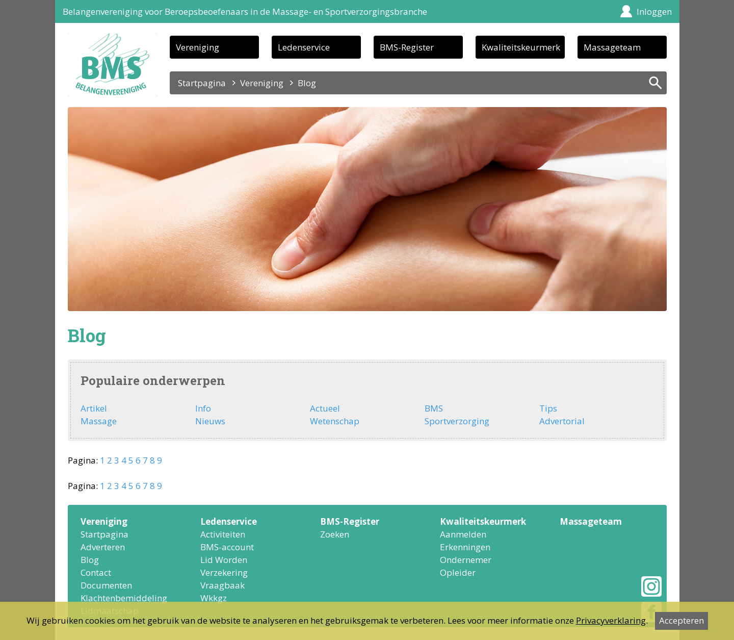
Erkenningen (465, 547)
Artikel (94, 408)
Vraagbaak (222, 585)
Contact (96, 572)
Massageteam (612, 47)
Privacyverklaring (611, 620)
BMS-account (227, 547)
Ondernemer (465, 560)
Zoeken (334, 534)
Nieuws (210, 421)
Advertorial (562, 421)
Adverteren (103, 547)
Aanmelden (463, 534)
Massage (99, 421)
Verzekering (224, 572)
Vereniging (197, 47)
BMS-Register (407, 47)
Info (203, 408)
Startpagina (202, 83)
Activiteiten (222, 534)
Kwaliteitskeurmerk (521, 47)
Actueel (325, 408)
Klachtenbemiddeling (124, 598)
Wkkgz (213, 598)
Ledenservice (304, 47)
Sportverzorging (457, 421)
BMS (434, 408)
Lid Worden (223, 560)
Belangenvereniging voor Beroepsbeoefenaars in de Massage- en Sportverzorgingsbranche (245, 11)
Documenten (106, 585)
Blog (90, 560)
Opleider (458, 572)
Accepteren (681, 620)
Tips (548, 408)
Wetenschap (334, 421)
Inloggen (654, 11)
